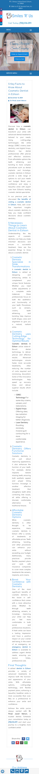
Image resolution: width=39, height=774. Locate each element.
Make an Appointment (19, 54)
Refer (26, 771)
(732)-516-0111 (12, 722)
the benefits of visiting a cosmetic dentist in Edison (19, 202)
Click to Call (19, 59)
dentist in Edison (23, 668)
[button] (1, 61)
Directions (22, 771)
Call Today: (19, 23)
